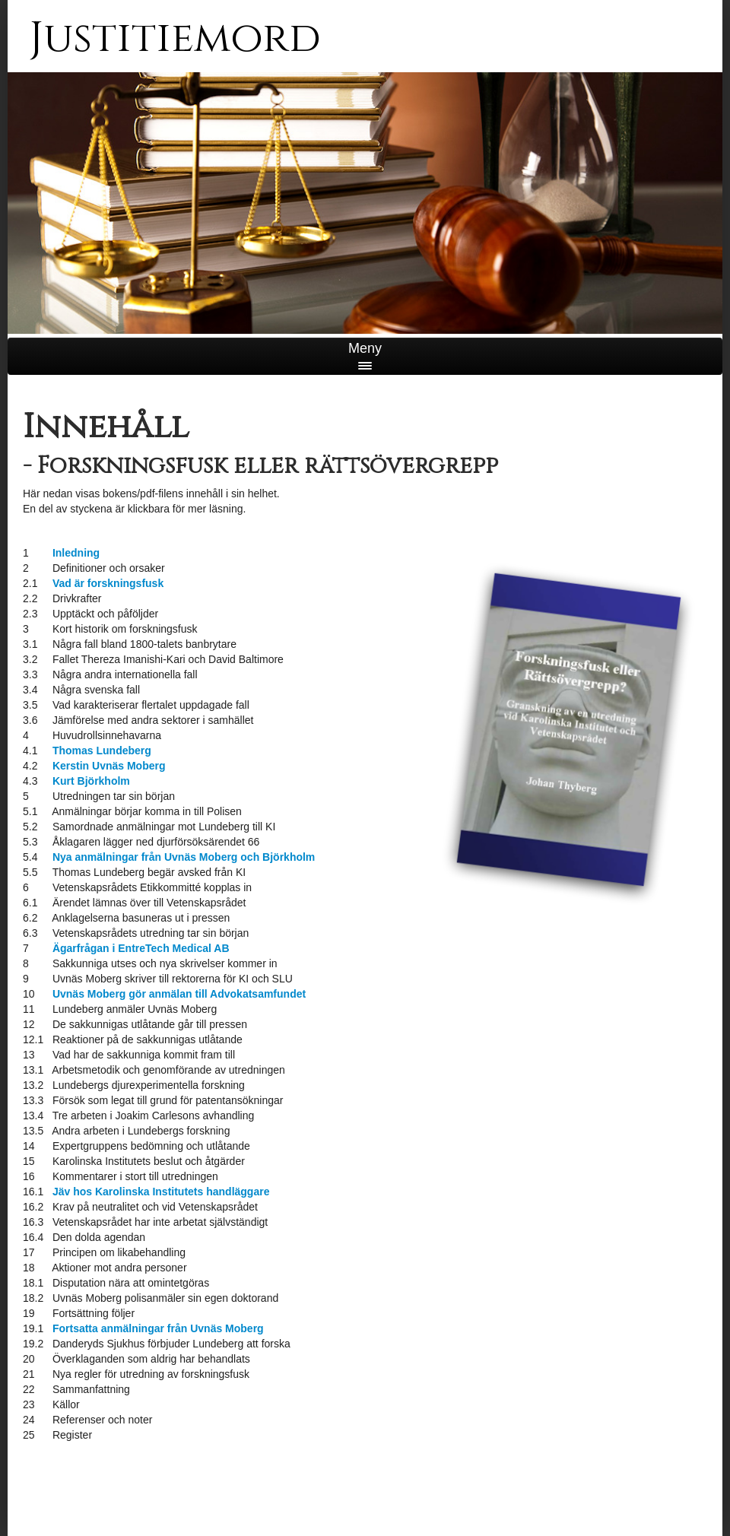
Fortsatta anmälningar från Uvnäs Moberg (158, 1328)
